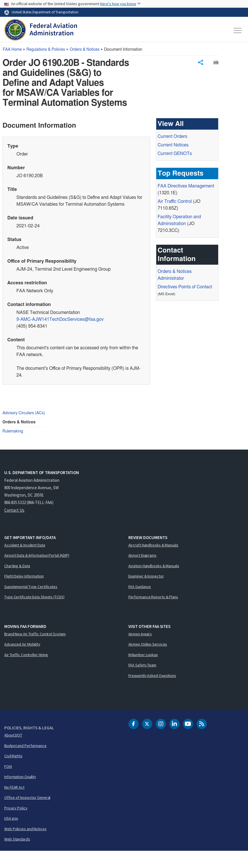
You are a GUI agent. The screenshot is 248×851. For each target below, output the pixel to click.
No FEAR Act (14, 787)
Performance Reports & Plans (153, 597)
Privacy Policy (16, 808)
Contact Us (14, 510)
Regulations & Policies (45, 50)
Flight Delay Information (24, 576)
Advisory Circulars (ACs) (24, 413)
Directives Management (186, 186)
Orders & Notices (84, 50)
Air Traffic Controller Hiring (26, 654)
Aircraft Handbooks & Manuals (153, 545)
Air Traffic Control (175, 201)
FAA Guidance (139, 586)
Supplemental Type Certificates (30, 586)
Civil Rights (13, 756)
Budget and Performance (25, 745)
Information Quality (20, 776)
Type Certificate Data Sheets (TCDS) (34, 597)
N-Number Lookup (143, 654)
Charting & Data (17, 565)
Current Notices (173, 145)
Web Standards (17, 839)
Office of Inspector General (27, 797)
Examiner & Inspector (146, 576)
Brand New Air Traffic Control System (35, 633)
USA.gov (11, 818)
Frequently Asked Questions (152, 675)
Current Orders (172, 136)
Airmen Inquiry (140, 633)
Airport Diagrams (142, 555)
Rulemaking (13, 432)
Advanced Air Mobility (22, 644)
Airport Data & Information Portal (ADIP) (36, 555)
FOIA (8, 766)
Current (175, 154)
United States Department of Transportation (45, 12)
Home (12, 50)
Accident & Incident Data (24, 545)
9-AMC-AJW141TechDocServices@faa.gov (60, 319)
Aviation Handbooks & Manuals (153, 565)
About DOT (13, 735)
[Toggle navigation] (237, 30)
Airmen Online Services (147, 644)
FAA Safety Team (142, 665)
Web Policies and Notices (25, 828)
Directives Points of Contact (185, 287)
